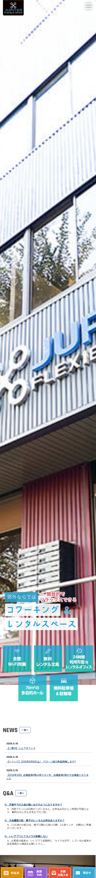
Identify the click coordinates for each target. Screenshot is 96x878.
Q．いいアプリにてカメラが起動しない (26, 836)
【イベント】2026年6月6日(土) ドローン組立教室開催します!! (41, 761)
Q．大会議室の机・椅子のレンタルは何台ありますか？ (35, 820)
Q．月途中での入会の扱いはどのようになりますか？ (33, 804)
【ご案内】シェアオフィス (20, 748)
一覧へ (25, 730)
